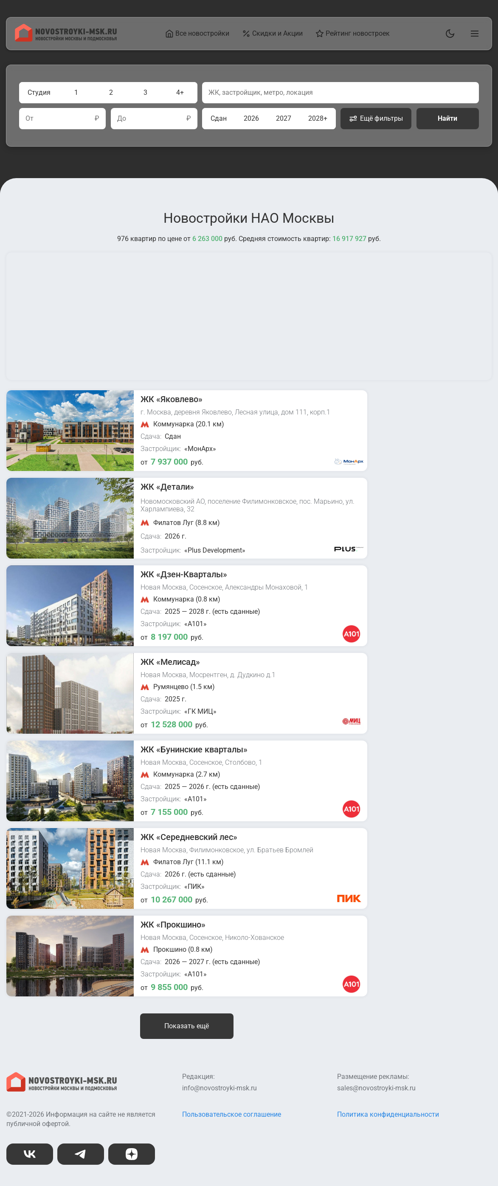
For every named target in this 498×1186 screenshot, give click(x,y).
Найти (447, 118)
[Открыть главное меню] (473, 33)
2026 (251, 118)
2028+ (317, 118)
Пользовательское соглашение (231, 1114)
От (29, 118)
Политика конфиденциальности (388, 1114)
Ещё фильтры (376, 118)
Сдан (219, 118)
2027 (283, 118)
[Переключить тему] (448, 33)
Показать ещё (186, 1026)
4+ (180, 92)
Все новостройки (197, 33)
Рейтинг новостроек (352, 33)
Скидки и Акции (272, 33)
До (121, 118)
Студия (39, 92)
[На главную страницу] (66, 39)
